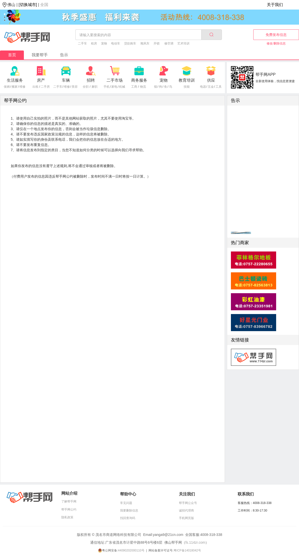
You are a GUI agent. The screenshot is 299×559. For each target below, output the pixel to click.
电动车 (115, 43)
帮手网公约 (68, 509)
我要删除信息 (129, 510)
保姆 (7, 86)
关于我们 (275, 5)
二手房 (45, 86)
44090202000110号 (131, 550)
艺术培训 (183, 43)
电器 (203, 86)
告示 (64, 55)
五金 (211, 86)
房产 (41, 80)
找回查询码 (127, 518)
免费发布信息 (276, 35)
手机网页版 (186, 518)
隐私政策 (67, 517)
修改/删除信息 (276, 43)
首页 (12, 55)
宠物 (104, 43)
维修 (22, 86)
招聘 (91, 80)
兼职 (94, 86)
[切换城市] (28, 5)
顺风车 (145, 43)
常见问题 (126, 503)
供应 (211, 80)
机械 (122, 86)
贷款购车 (130, 43)
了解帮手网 (68, 501)
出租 (35, 86)
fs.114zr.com (195, 542)
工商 (134, 86)
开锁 (157, 43)
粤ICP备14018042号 (187, 550)
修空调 (168, 43)
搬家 (15, 86)
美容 (75, 86)
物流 (143, 86)
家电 (114, 86)
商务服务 (139, 80)
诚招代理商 (186, 510)
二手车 (82, 43)
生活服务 (15, 80)
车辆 (66, 80)
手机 (107, 86)
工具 (219, 86)
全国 (44, 5)
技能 (187, 86)
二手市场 (115, 80)
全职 (86, 86)
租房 (94, 43)
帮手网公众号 (188, 503)
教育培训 (187, 80)
